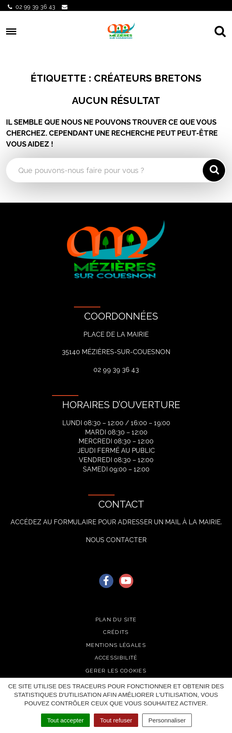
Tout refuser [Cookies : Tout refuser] (116, 720)
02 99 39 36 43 (116, 370)
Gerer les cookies (116, 671)
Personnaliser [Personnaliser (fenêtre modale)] (167, 720)
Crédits (115, 632)
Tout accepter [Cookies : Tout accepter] (65, 720)
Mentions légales (116, 645)
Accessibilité (116, 658)
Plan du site (116, 619)
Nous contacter (116, 540)
